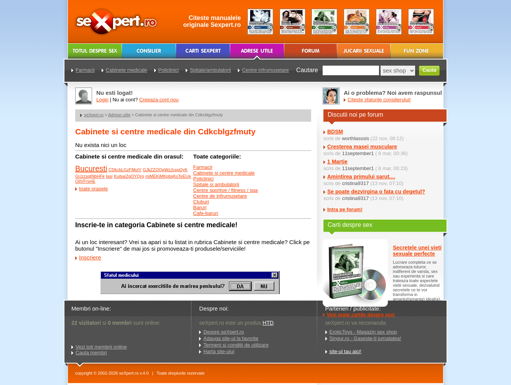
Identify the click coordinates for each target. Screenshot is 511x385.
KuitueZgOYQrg (129, 176)
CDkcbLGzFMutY (125, 169)
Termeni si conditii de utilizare (236, 345)
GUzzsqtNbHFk (89, 176)
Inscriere (90, 257)
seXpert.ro (94, 114)
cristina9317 (355, 183)
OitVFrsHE (85, 181)
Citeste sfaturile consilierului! (379, 99)
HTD (268, 323)
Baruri (200, 207)
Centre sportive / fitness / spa (225, 190)
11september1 (358, 153)
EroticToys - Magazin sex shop (363, 332)
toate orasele (93, 189)
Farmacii (203, 167)
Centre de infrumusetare (220, 196)
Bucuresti (91, 168)
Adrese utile (119, 114)
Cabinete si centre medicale (224, 173)
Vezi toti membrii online (101, 347)
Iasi (109, 176)
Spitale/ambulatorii (210, 70)
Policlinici (203, 179)
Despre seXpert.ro (223, 332)
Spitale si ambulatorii (216, 184)
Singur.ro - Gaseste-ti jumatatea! (365, 338)
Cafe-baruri (205, 213)
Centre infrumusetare (265, 70)
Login (102, 99)
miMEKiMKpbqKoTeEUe (168, 176)
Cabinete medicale (126, 70)
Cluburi (201, 202)
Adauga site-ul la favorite (230, 338)
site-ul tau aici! (345, 351)
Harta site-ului (218, 351)
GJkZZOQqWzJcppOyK (165, 169)
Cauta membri (91, 352)
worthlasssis (355, 138)
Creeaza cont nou (159, 99)
